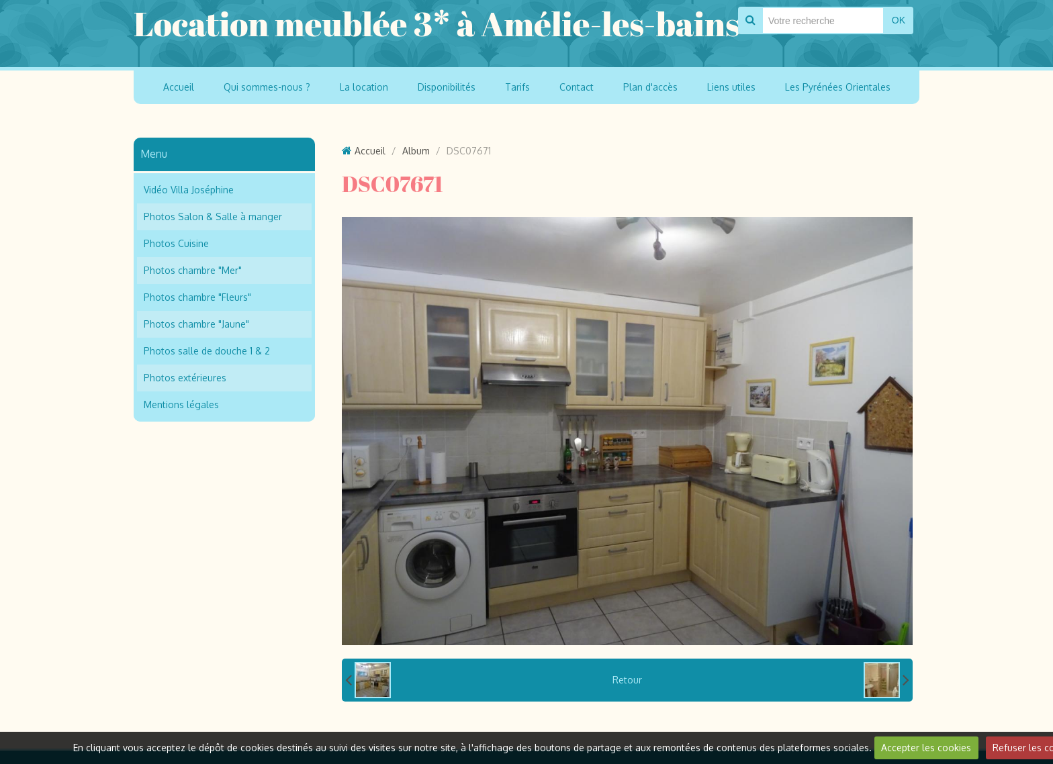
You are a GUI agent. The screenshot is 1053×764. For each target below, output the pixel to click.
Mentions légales (181, 404)
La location (364, 87)
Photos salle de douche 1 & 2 (207, 350)
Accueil (178, 87)
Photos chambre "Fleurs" (197, 297)
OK (898, 20)
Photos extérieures (185, 377)
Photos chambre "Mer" (193, 270)
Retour (627, 679)
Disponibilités (446, 87)
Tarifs (517, 87)
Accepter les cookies (926, 747)
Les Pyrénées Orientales (837, 87)
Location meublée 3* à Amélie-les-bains (437, 23)
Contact (576, 87)
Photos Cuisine (176, 243)
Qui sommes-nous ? (267, 87)
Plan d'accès (650, 87)
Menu (153, 153)
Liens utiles (731, 87)
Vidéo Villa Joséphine (189, 189)
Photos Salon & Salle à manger (213, 216)
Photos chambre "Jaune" (196, 324)
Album (416, 150)
